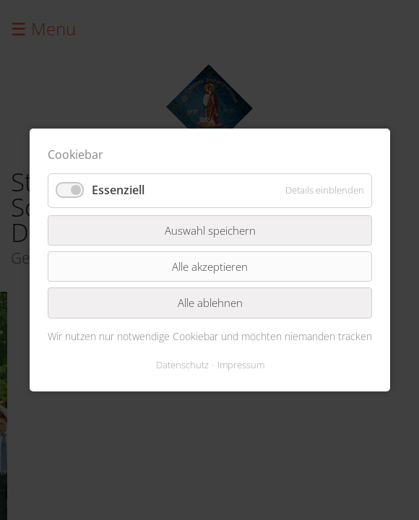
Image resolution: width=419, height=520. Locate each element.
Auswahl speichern (209, 229)
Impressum (240, 364)
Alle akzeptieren (210, 266)
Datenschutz (181, 364)
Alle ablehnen (209, 302)
